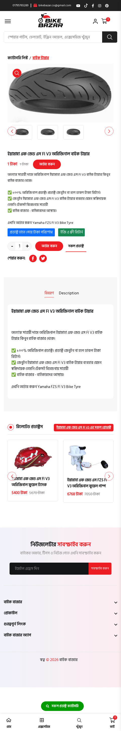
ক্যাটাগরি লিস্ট (18, 58)
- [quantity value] (12, 246)
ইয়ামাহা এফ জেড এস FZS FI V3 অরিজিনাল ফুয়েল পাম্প (87, 483)
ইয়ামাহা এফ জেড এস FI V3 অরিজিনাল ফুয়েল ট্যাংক (31, 482)
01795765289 (20, 5)
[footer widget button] (60, 602)
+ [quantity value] (27, 246)
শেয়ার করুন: (16, 258)
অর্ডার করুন (47, 164)
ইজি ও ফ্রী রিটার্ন (71, 232)
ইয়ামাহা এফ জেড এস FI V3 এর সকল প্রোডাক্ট (83, 427)
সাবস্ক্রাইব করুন (100, 568)
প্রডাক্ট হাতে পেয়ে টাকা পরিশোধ (31, 232)
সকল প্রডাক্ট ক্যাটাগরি (62, 706)
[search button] (109, 37)
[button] (109, 131)
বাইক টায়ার (40, 58)
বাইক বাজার (67, 660)
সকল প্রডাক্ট (76, 246)
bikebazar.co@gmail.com (52, 5)
